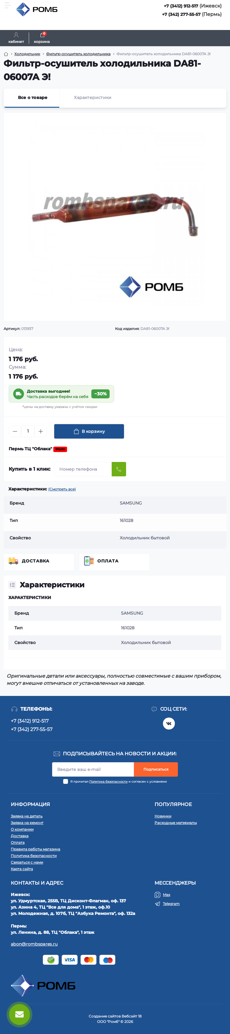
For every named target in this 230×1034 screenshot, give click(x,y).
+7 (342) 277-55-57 (181, 14)
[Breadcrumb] (6, 54)
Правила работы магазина (35, 849)
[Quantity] (28, 431)
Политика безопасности (108, 782)
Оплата (108, 561)
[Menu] (8, 5)
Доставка (35, 561)
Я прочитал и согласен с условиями (118, 782)
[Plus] (41, 431)
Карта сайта (22, 869)
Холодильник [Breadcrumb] (27, 54)
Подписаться (155, 769)
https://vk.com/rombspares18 (169, 723)
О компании (22, 829)
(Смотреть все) (62, 489)
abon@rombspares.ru (34, 944)
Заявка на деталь (27, 816)
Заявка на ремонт (27, 822)
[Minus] (15, 431)
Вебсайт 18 (132, 1016)
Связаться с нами (27, 862)
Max (166, 894)
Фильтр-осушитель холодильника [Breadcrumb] (78, 54)
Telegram (171, 903)
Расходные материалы (176, 822)
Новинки (163, 816)
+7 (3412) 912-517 (181, 6)
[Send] (119, 469)
